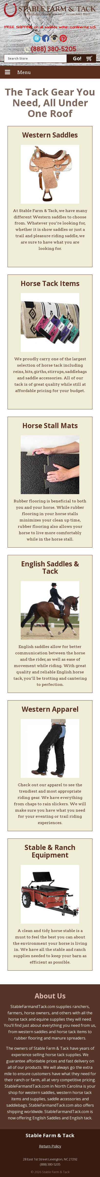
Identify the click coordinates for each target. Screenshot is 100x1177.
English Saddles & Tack (50, 567)
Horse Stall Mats (50, 425)
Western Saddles (50, 134)
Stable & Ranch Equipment (50, 851)
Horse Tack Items (50, 283)
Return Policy (50, 1146)
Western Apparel (50, 709)
